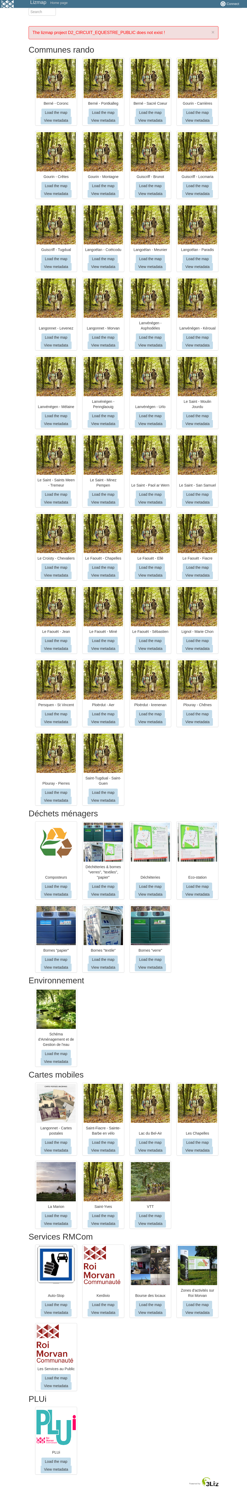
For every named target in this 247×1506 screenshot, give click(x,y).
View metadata (56, 120)
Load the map (56, 112)
